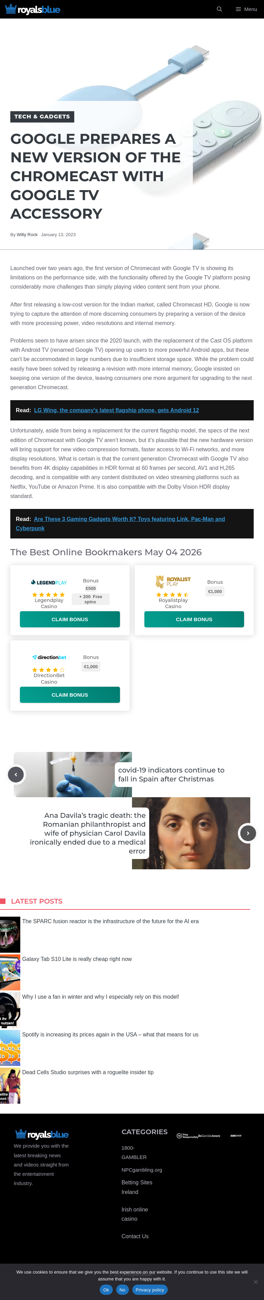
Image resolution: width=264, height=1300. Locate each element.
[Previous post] (16, 774)
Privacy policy (150, 1289)
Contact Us (134, 1236)
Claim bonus (70, 619)
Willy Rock (27, 234)
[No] (255, 1281)
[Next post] (248, 833)
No (122, 1289)
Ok (106, 1289)
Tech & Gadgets (42, 116)
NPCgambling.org (141, 1170)
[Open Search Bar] (219, 9)
